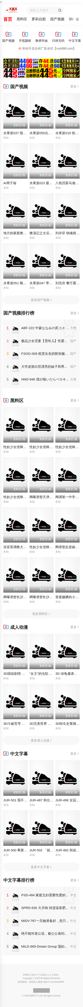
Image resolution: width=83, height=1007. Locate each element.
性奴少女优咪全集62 (44, 447)
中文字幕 (15, 753)
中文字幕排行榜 (18, 880)
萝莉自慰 (39, 19)
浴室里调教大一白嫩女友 (21, 547)
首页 (7, 19)
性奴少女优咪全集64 (18, 497)
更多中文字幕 (41, 867)
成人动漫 (15, 627)
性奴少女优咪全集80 (18, 447)
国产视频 (57, 19)
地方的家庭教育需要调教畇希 (24, 233)
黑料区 (22, 19)
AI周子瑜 (9, 183)
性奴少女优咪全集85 (44, 547)
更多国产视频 (41, 300)
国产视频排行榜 (18, 313)
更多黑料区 (41, 614)
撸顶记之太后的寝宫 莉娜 (48, 233)
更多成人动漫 (41, 740)
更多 (75, 86)
